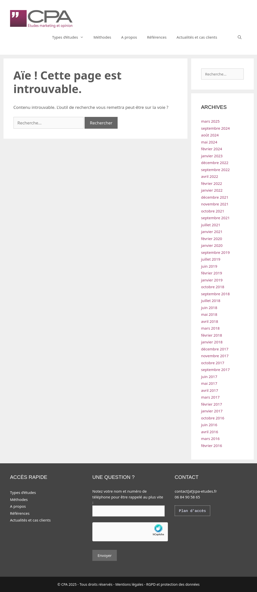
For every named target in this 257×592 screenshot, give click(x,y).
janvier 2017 (212, 410)
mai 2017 (209, 383)
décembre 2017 (214, 348)
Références (156, 37)
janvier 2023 (212, 155)
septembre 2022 (215, 169)
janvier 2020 (212, 245)
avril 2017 (209, 390)
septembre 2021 (215, 217)
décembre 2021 (214, 197)
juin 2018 (209, 307)
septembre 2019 (215, 252)
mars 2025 (210, 121)
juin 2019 (209, 266)
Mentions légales (129, 584)
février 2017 (211, 404)
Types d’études (70, 37)
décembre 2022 (214, 162)
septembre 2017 (215, 369)
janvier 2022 (212, 190)
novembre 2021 (215, 203)
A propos (129, 37)
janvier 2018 (212, 341)
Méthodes (102, 37)
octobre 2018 (212, 286)
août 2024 (210, 134)
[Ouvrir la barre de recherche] (239, 37)
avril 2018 (209, 321)
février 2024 (211, 148)
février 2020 (211, 238)
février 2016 (211, 445)
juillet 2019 (210, 259)
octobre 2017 (212, 362)
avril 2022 (209, 176)
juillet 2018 (210, 300)
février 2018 (211, 335)
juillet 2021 (210, 224)
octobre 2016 (212, 417)
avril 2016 (209, 431)
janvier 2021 (212, 231)
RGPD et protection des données (172, 584)
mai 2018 (209, 314)
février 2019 (211, 272)
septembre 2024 (215, 128)
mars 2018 (210, 328)
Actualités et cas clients (196, 37)
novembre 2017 (215, 355)
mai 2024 (209, 141)
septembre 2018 (215, 293)
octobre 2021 (212, 210)
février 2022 (211, 183)
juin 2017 (209, 376)
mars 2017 (210, 397)
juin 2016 (209, 424)
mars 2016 (210, 438)
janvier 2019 (212, 279)
